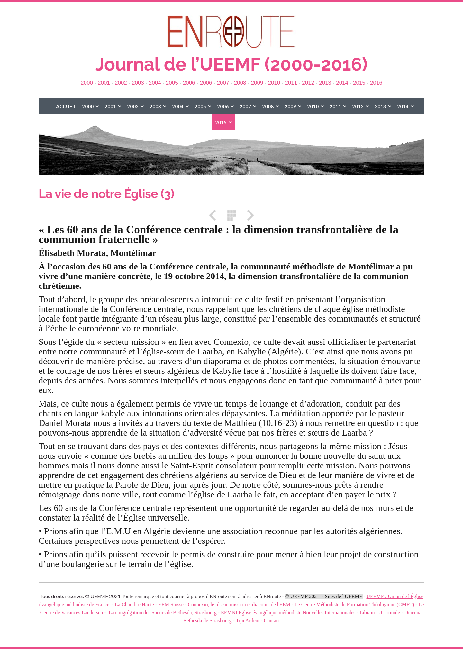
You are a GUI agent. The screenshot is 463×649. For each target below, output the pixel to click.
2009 (257, 83)
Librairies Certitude (379, 612)
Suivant (248, 215)
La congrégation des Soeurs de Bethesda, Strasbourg (163, 612)
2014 (343, 83)
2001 (104, 83)
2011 (291, 83)
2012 (308, 83)
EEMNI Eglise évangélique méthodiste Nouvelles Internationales (288, 612)
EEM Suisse (171, 604)
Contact (272, 620)
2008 (240, 83)
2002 (121, 83)
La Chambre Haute (135, 604)
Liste (231, 215)
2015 (359, 83)
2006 (189, 83)
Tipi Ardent (248, 620)
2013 (325, 83)
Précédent (215, 215)
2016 (376, 83)
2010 (274, 83)
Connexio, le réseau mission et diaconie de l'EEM (239, 604)
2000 (87, 83)
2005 (172, 83)
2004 (154, 83)
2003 (138, 83)
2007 (223, 83)
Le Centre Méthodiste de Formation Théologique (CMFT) (354, 604)
